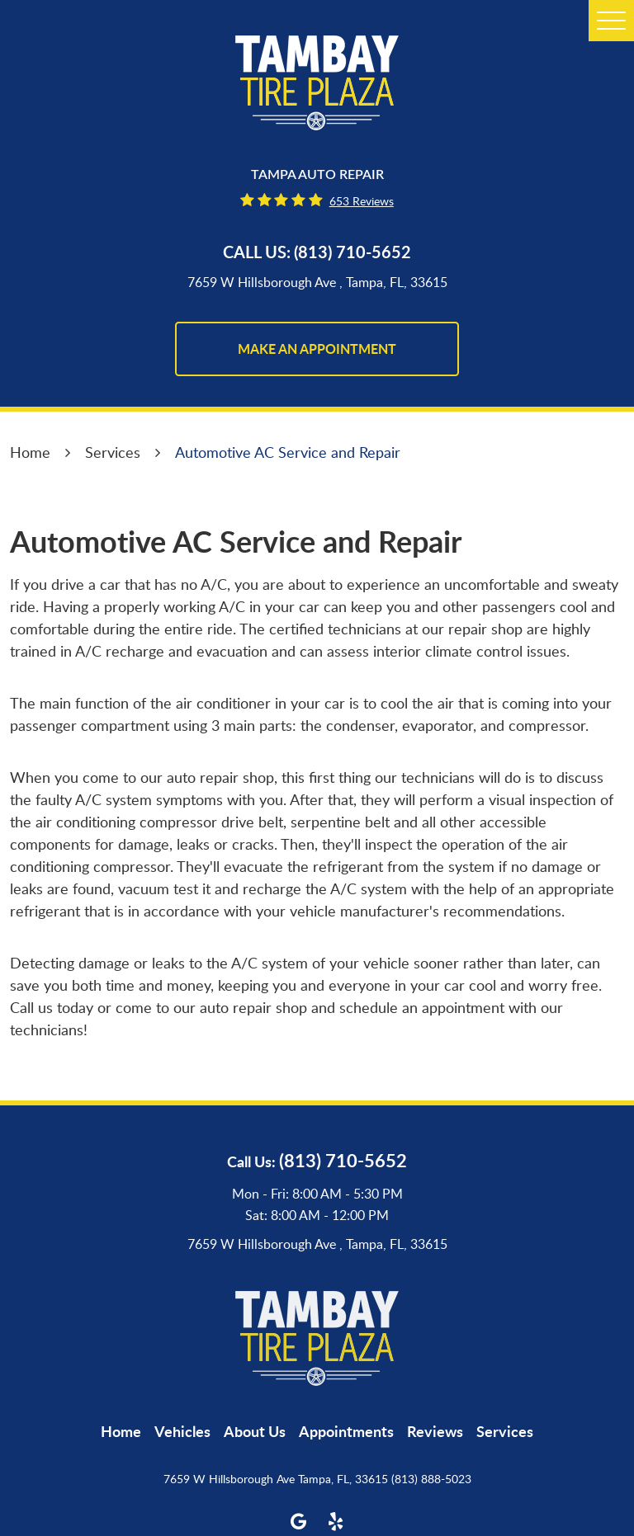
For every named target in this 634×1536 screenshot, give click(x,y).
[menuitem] (121, 1431)
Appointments (346, 1431)
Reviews (435, 1431)
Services (112, 452)
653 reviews (361, 201)
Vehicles (182, 1431)
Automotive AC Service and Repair (287, 452)
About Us (255, 1431)
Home (30, 452)
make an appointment (317, 348)
